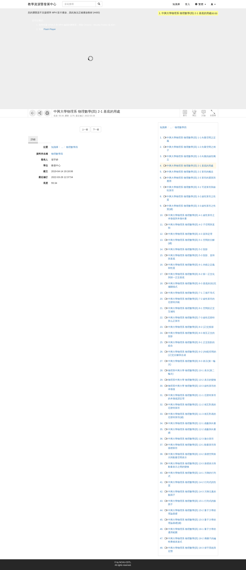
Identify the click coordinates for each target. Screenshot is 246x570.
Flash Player (50, 29)
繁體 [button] (200, 4)
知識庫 (54, 147)
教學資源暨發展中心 (42, 4)
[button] (213, 4)
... (62, 147)
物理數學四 (72, 147)
